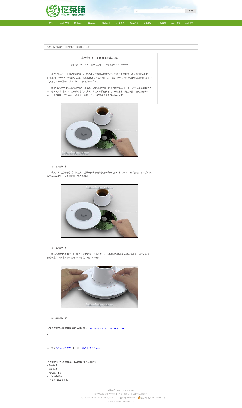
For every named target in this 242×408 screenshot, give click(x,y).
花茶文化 (189, 23)
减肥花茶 (78, 23)
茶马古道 (162, 23)
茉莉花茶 (106, 23)
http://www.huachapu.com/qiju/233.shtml (108, 328)
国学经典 (98, 394)
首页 (51, 23)
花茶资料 (64, 23)
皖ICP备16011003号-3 (128, 398)
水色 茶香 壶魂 (56, 376)
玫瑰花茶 (92, 23)
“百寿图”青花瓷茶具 (90, 348)
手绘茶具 (53, 365)
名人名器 (134, 23)
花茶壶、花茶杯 (56, 373)
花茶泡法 (175, 23)
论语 (105, 394)
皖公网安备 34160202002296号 (151, 397)
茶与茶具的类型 (63, 348)
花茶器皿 (80, 47)
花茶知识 (148, 23)
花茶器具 (120, 23)
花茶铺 (59, 47)
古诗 (120, 394)
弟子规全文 (112, 394)
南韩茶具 (53, 369)
